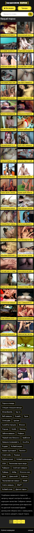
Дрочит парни (21, 489)
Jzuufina (25, 442)
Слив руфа (6, 420)
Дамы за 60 (13, 476)
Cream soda (6, 455)
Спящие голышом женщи (12, 408)
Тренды (24, 8)
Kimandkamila (7, 412)
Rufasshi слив (7, 489)
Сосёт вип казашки (20, 468)
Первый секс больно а (10, 438)
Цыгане (16, 420)
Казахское (17, 3)
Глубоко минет (7, 459)
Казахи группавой (9, 451)
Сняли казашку (8, 485)
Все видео (9, 8)
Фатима (22, 429)
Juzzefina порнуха (9, 425)
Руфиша (24, 476)
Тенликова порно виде (18, 463)
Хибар (14, 472)
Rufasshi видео (16, 446)
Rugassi (5, 446)
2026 (4, 463)
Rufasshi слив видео (24, 459)
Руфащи (5, 472)
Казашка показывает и (10, 442)
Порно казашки (8, 530)
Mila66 (25, 481)
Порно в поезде (8, 403)
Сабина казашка (8, 433)
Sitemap (30, 530)
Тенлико (22, 451)
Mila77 (19, 485)
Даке (4, 476)
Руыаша (17, 455)
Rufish (14, 429)
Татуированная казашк (10, 481)
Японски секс (25, 472)
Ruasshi (17, 416)
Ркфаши (21, 433)
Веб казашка (7, 416)
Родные (5, 429)
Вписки (22, 425)
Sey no (18, 412)
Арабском (26, 438)
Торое (26, 416)
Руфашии (6, 468)
